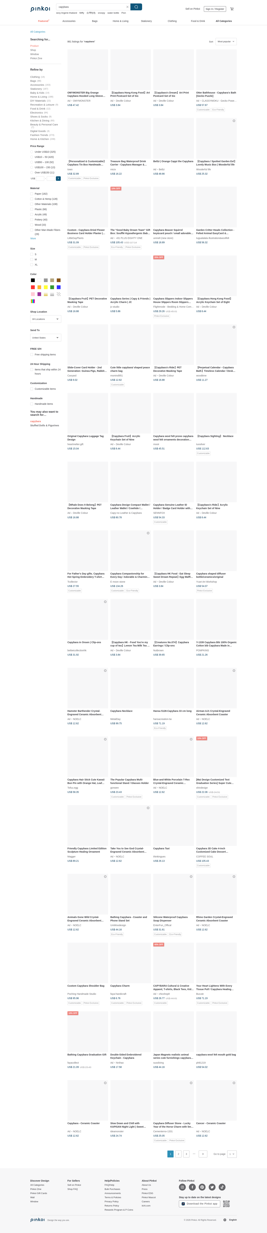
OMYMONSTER (81, 100)
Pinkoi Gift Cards (38, 1193)
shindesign (202, 787)
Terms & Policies (113, 1197)
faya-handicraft (118, 994)
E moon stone (117, 581)
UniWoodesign (118, 925)
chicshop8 (164, 994)
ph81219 (201, 1062)
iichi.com (146, 1206)
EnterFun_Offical (162, 925)
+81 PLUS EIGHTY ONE (129, 238)
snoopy (101, 13)
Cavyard (71, 375)
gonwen (114, 787)
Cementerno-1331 (163, 1131)
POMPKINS (202, 650)
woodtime (201, 375)
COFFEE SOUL (204, 856)
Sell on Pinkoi (192, 8)
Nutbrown (158, 650)
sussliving (158, 1062)
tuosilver (200, 444)
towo (70, 169)
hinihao (120, 1062)
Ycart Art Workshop (206, 581)
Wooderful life (203, 169)
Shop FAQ (72, 1189)
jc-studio (114, 306)
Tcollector (72, 581)
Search (136, 7)
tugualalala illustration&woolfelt (212, 238)
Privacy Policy (112, 1201)
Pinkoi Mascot (149, 1197)
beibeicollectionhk (77, 650)
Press (144, 1189)
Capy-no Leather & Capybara (126, 513)
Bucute (200, 994)
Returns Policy (112, 1206)
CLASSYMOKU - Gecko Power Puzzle (222, 100)
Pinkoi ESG (147, 1193)
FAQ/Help (109, 1185)
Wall (32, 1197)
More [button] (33, 238)
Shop (33, 50)
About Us (146, 1185)
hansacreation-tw (162, 719)
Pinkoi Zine (36, 58)
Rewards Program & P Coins (119, 1210)
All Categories (37, 31)
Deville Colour (123, 100)
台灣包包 (91, 13)
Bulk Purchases (112, 1189)
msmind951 (116, 375)
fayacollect (73, 1062)
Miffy (81, 13)
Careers (146, 1201)
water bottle (113, 13)
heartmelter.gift (75, 444)
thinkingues (159, 856)
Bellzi (161, 169)
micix (113, 169)
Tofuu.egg (72, 787)
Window (34, 54)
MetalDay (115, 719)
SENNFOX (159, 513)
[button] (58, 178)
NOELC (77, 719)
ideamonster (117, 1131)
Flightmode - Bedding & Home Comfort (174, 306)
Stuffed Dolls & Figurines (44, 425)
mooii (156, 444)
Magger (71, 856)
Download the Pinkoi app (199, 1203)
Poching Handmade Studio (81, 994)
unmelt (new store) (163, 238)
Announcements (113, 1193)
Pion (123, 13)
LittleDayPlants (75, 238)
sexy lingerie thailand (66, 13)
